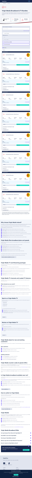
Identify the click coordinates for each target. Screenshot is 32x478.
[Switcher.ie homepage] (4, 1)
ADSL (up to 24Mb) (6, 39)
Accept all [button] (16, 474)
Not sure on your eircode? (26, 30)
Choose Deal (18, 124)
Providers (9, 3)
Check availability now (5, 389)
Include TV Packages (6, 33)
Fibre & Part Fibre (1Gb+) (7, 44)
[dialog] (16, 474)
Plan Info (4, 124)
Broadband (4, 3)
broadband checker (5, 379)
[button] (16, 476)
